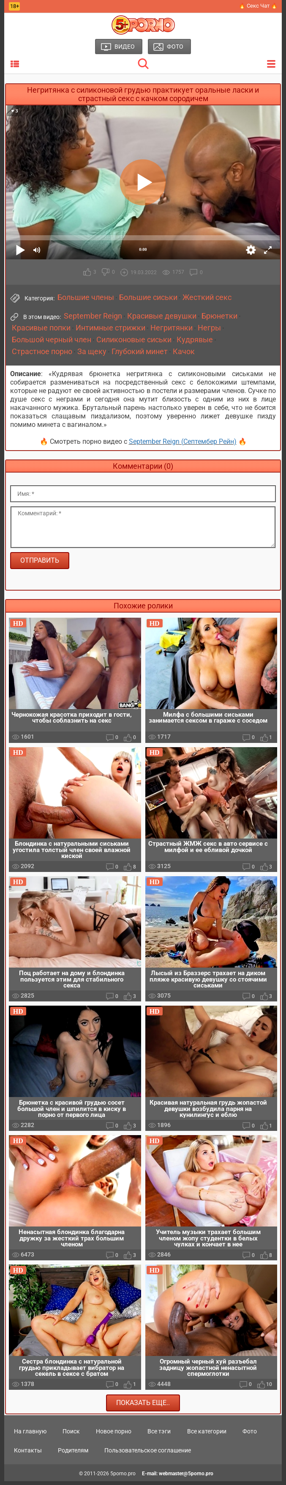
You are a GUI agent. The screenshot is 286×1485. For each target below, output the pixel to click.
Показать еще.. (143, 1406)
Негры (209, 328)
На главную (30, 1434)
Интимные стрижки (110, 328)
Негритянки (171, 328)
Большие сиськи (148, 297)
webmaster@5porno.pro (186, 1477)
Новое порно (113, 1434)
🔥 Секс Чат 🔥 (258, 6)
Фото (249, 1434)
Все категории (206, 1434)
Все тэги (159, 1434)
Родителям (73, 1454)
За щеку (91, 351)
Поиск (71, 1434)
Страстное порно (42, 351)
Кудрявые (195, 340)
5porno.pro (123, 1477)
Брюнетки (219, 316)
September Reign (93, 316)
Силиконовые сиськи (134, 340)
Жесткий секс (207, 297)
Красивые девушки (161, 316)
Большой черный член (51, 340)
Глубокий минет (140, 351)
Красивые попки (41, 328)
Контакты (28, 1454)
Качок (184, 351)
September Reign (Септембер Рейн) (183, 441)
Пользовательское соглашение (147, 1454)
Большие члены (85, 297)
